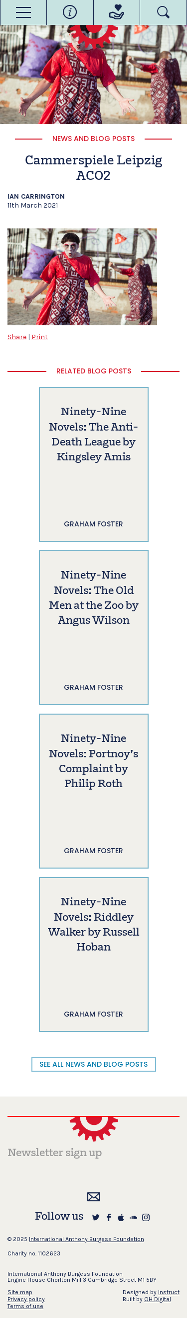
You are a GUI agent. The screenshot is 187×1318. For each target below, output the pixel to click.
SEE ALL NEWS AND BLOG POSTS (93, 1064)
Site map (19, 1292)
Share (16, 337)
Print (39, 337)
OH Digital (157, 1299)
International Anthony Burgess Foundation (86, 1239)
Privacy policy (26, 1299)
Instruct (169, 1292)
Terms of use (25, 1306)
